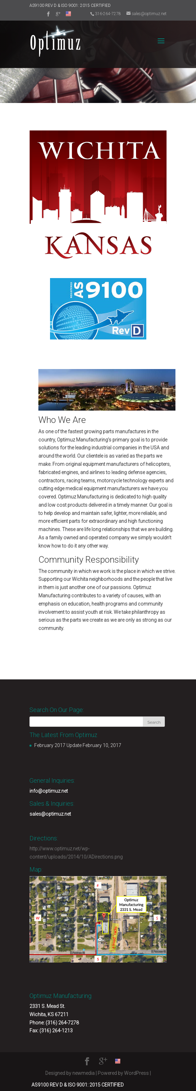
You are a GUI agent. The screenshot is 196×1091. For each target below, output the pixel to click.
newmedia (83, 1073)
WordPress (136, 1073)
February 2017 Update (58, 745)
